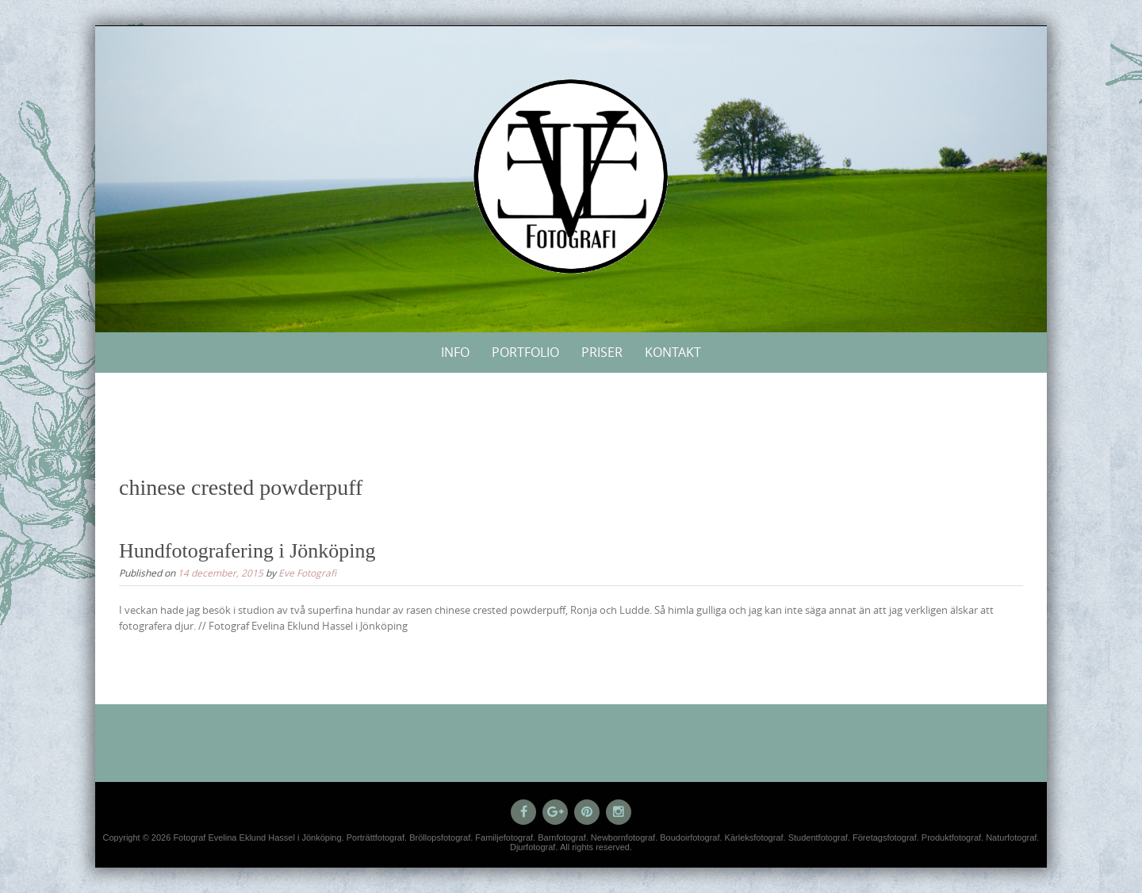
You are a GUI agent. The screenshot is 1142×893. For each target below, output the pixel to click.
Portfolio (525, 352)
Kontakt (673, 352)
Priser (602, 352)
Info (455, 352)
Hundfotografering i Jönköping (247, 550)
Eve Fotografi (307, 572)
